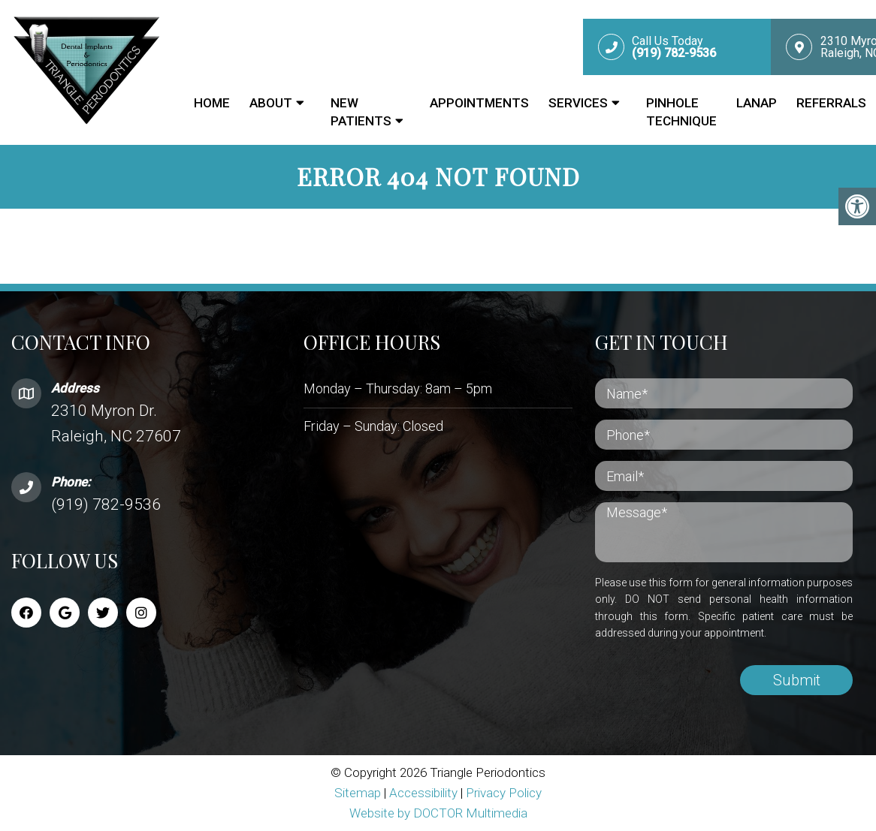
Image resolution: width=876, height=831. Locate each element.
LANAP (756, 102)
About (270, 102)
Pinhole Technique (681, 111)
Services (578, 102)
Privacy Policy (504, 792)
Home (212, 102)
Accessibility (423, 792)
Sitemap (357, 792)
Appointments (479, 102)
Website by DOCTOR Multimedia (438, 812)
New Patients (361, 111)
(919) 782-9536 (106, 504)
